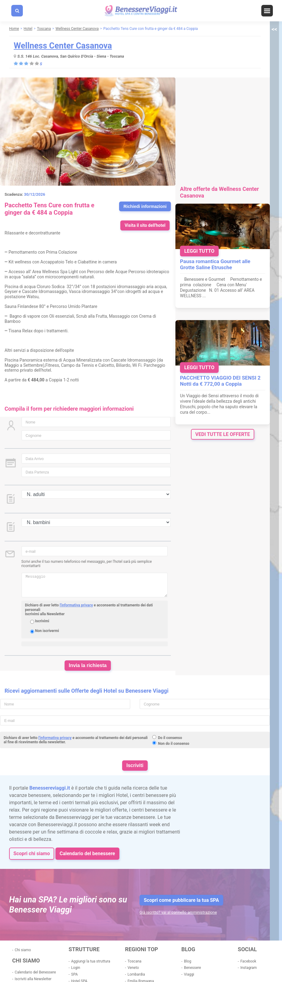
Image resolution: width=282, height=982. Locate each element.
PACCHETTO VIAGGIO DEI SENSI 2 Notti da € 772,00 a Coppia (220, 381)
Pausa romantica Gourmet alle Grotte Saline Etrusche (215, 264)
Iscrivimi (42, 621)
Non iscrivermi (47, 631)
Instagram (248, 968)
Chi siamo (23, 950)
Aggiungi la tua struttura (90, 961)
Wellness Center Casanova (63, 46)
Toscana (135, 961)
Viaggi (189, 974)
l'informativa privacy (76, 605)
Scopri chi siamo (31, 853)
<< (274, 29)
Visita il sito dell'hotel (145, 225)
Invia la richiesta (88, 665)
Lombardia (136, 974)
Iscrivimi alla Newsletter (45, 614)
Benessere (192, 968)
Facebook (248, 961)
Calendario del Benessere (35, 972)
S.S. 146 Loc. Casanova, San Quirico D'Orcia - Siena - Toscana (70, 56)
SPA (74, 974)
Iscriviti (134, 765)
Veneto (133, 968)
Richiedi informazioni (145, 206)
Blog (187, 961)
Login (75, 968)
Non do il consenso (173, 743)
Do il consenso (170, 738)
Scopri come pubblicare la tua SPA (181, 900)
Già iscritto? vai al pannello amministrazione (178, 912)
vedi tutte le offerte (222, 434)
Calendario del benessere (87, 853)
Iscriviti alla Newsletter (33, 979)
